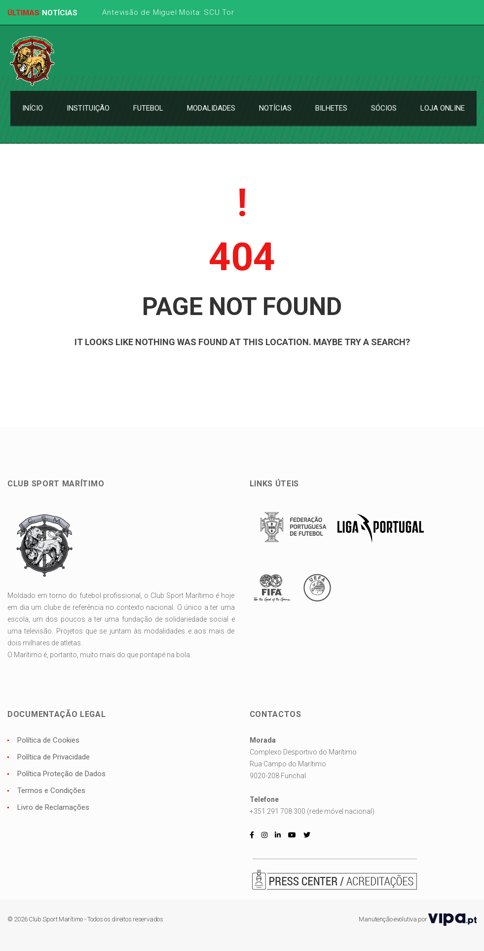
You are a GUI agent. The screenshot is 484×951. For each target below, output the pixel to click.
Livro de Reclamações (53, 807)
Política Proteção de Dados (61, 773)
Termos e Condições (51, 790)
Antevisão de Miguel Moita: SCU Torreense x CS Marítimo (207, 12)
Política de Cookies (48, 740)
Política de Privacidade (53, 757)
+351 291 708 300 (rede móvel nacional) (312, 811)
